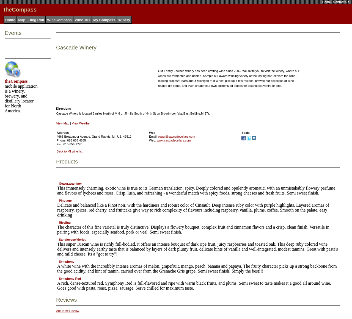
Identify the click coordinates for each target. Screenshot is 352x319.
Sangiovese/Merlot (72, 239)
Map (21, 20)
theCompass (16, 81)
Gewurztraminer (70, 183)
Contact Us (341, 2)
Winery (124, 20)
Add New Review (67, 310)
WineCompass (59, 20)
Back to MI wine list (69, 151)
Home (326, 2)
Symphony (66, 261)
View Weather (81, 123)
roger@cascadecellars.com (176, 136)
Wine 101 (82, 20)
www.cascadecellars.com (174, 140)
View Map (62, 123)
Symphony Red (70, 278)
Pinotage (65, 200)
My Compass (104, 20)
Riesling (65, 222)
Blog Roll (36, 20)
